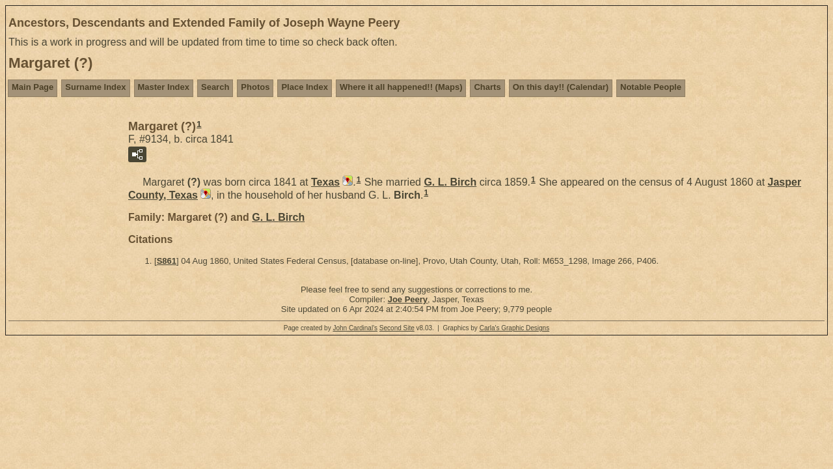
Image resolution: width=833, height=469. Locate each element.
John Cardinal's (355, 328)
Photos (255, 87)
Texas (325, 182)
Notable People (650, 87)
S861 (166, 261)
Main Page (32, 87)
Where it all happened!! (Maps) (401, 87)
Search (215, 87)
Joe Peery (408, 299)
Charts (487, 87)
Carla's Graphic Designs (515, 328)
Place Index (304, 87)
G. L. (450, 182)
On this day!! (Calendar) (560, 87)
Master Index (163, 87)
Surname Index (95, 87)
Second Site (397, 328)
